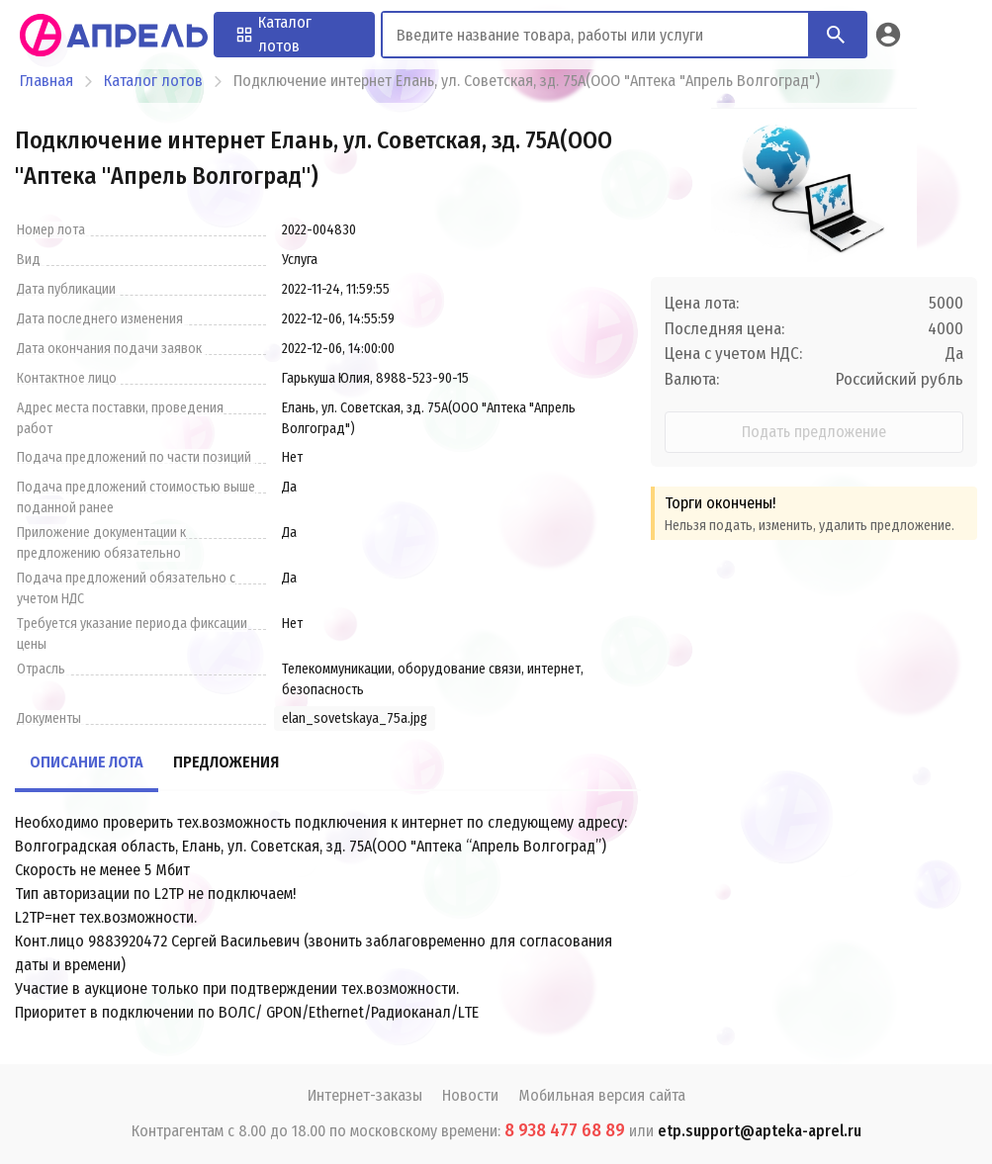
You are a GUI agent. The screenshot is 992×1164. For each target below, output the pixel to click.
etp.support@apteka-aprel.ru (759, 1130)
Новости (470, 1095)
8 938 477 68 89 (564, 1130)
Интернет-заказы (365, 1095)
